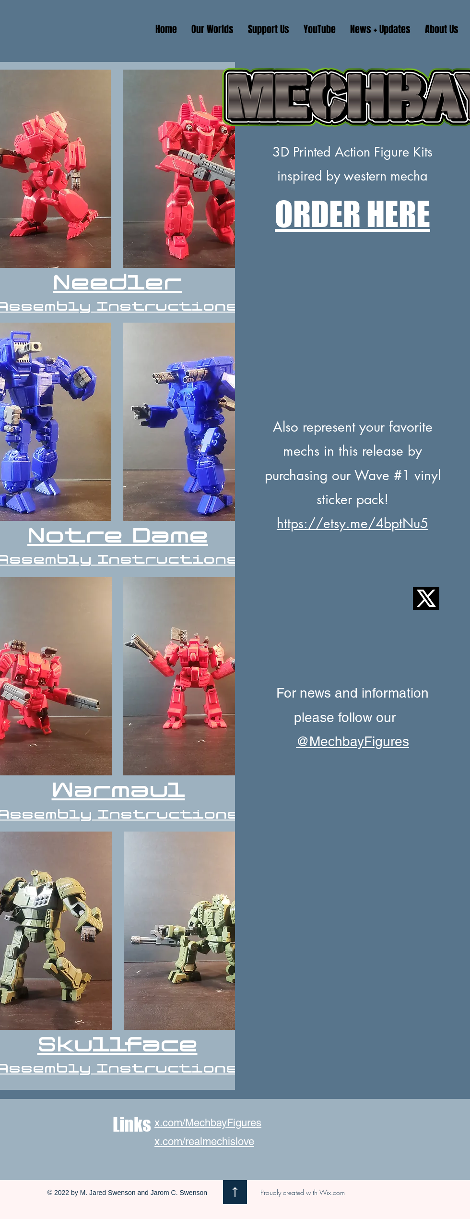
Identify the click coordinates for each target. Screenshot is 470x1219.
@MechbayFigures (352, 741)
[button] (212, 29)
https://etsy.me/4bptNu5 (352, 523)
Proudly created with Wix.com (302, 1192)
